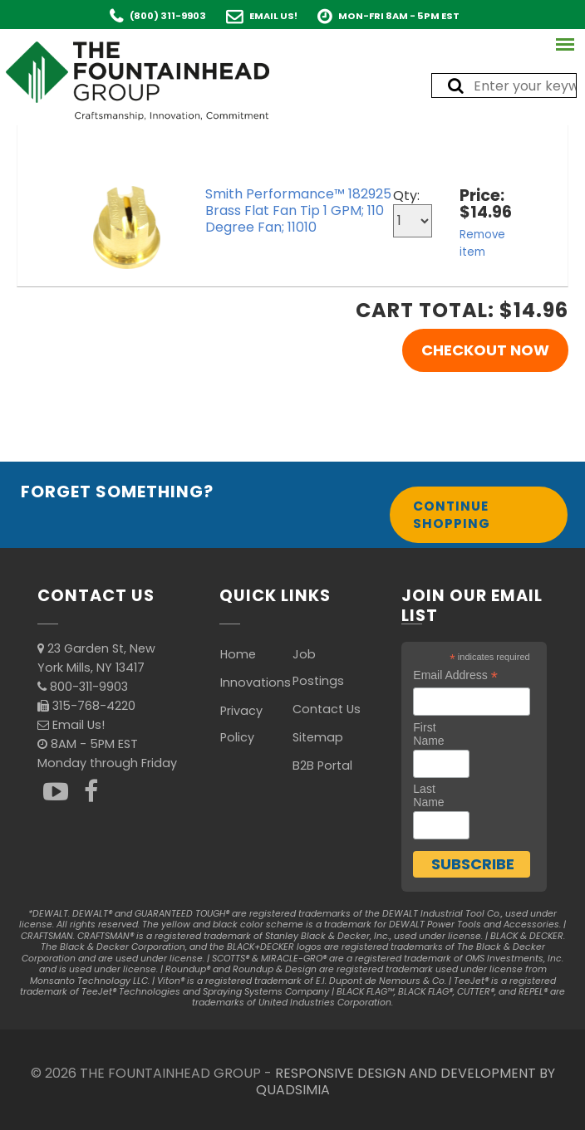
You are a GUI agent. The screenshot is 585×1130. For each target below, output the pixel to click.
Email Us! (273, 15)
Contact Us (326, 709)
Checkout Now (485, 350)
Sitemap (317, 737)
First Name (428, 734)
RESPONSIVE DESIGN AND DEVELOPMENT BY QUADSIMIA (405, 1081)
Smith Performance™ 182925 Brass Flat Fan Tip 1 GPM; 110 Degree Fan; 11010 (298, 210)
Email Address (455, 675)
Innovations (255, 682)
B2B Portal (322, 765)
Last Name (428, 795)
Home (238, 654)
